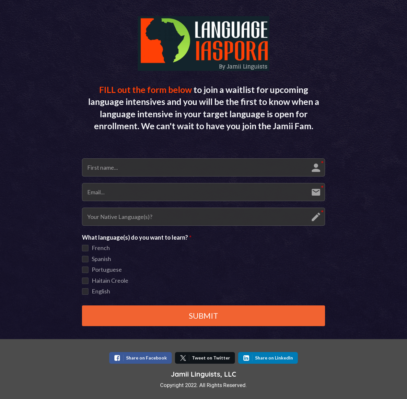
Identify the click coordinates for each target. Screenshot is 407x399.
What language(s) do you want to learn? (137, 238)
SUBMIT (203, 315)
